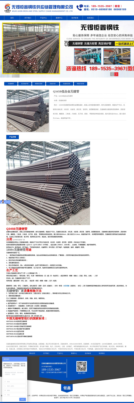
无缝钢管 (11, 83)
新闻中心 (59, 18)
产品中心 (43, 18)
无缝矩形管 (66, 83)
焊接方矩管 (80, 83)
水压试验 (66, 286)
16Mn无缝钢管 (16, 249)
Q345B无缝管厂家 (19, 240)
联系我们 (90, 18)
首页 (12, 18)
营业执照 (77, 397)
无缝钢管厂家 (15, 290)
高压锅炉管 (24, 83)
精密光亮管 (38, 83)
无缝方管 (53, 83)
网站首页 (32, 353)
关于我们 (27, 18)
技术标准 (75, 18)
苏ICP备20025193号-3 (67, 397)
